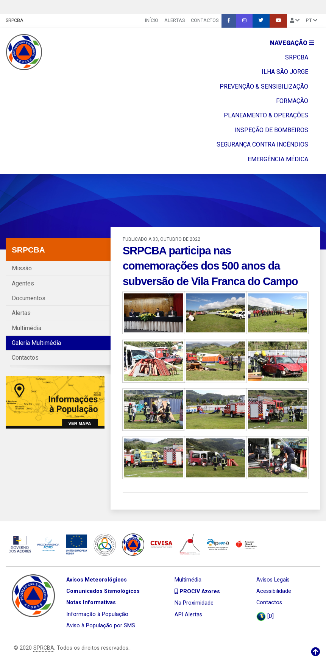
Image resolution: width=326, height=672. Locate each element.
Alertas (174, 20)
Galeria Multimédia (36, 342)
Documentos (28, 298)
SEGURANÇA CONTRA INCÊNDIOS (262, 144)
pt (311, 20)
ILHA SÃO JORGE (285, 71)
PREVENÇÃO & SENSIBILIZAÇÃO (264, 86)
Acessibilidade (273, 591)
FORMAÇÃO (292, 100)
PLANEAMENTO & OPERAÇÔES (266, 115)
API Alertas (188, 614)
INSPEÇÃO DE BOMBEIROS (271, 130)
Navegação (292, 43)
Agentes (23, 283)
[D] (265, 616)
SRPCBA (14, 20)
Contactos (204, 20)
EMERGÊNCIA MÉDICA (278, 159)
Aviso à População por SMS (100, 625)
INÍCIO (151, 20)
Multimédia (26, 328)
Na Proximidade (194, 603)
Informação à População (97, 614)
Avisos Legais (273, 580)
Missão (22, 268)
